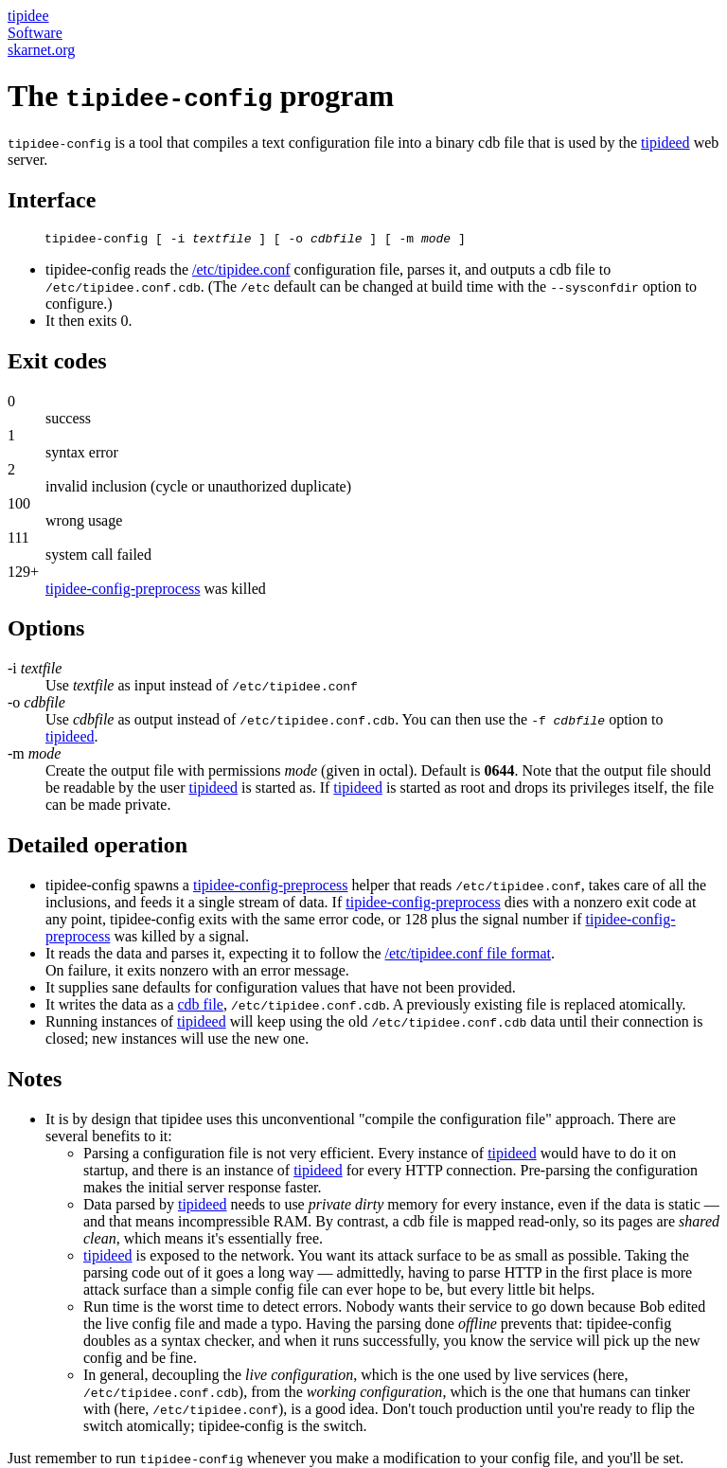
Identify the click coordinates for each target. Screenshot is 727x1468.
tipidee (28, 16)
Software (35, 33)
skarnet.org (41, 50)
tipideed (665, 142)
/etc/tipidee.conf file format (468, 939)
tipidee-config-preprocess (122, 591)
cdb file (200, 990)
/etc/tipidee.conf (241, 272)
